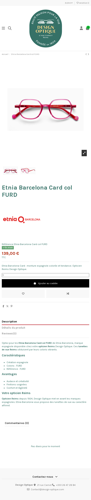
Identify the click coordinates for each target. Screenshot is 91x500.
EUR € (69, 3)
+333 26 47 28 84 (66, 485)
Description (9, 321)
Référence (7, 244)
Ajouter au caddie (45, 283)
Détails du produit (13, 327)
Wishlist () (82, 3)
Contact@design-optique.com (47, 489)
